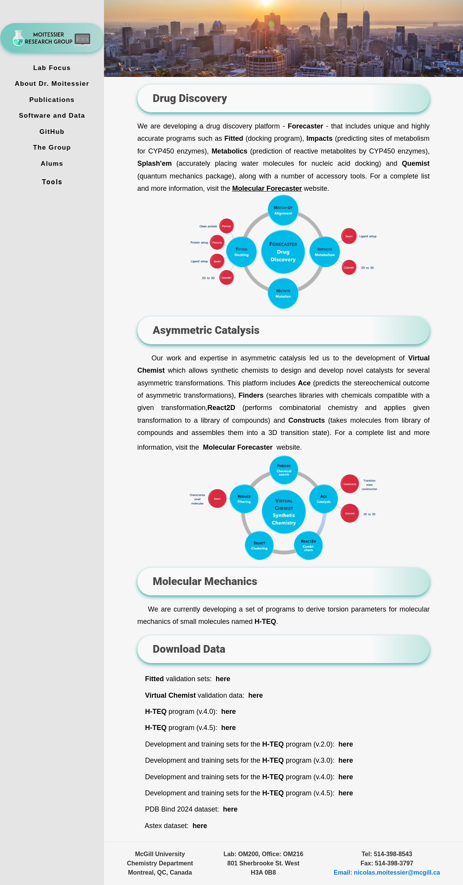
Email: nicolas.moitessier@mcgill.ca (387, 872)
